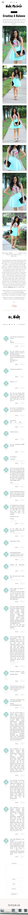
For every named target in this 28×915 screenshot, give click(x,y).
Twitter (18, 310)
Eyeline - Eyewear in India (6, 692)
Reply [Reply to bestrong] (22, 426)
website (14, 888)
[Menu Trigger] (3, 2)
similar (23, 254)
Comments (21, 324)
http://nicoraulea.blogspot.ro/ (17, 423)
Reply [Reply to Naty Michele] (22, 376)
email (14, 884)
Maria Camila (6, 398)
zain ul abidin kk (6, 534)
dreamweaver (6, 641)
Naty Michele (14, 7)
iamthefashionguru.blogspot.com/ (18, 460)
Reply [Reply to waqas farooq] (22, 743)
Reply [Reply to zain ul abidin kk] (22, 536)
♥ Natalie (6, 593)
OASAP (3, 254)
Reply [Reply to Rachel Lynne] (22, 451)
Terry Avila (6, 509)
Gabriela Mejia (6, 342)
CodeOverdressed (7, 472)
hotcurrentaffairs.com (15, 741)
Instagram (5, 310)
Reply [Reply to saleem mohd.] (22, 631)
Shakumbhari (6, 569)
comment (14, 863)
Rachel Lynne (6, 449)
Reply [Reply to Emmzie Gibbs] (22, 707)
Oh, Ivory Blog (13, 521)
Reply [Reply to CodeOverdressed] (22, 486)
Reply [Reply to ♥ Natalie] (22, 601)
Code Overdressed (14, 484)
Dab (6, 355)
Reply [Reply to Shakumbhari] (22, 570)
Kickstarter (21, 849)
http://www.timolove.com (16, 579)
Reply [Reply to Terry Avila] (22, 523)
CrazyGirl (6, 461)
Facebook (12, 310)
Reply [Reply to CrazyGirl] (22, 463)
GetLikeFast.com (14, 629)
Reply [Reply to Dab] (22, 364)
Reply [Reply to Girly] (22, 547)
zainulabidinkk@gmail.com (16, 533)
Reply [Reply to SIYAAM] (22, 559)
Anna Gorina (6, 581)
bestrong (6, 425)
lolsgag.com (12, 799)
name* (14, 879)
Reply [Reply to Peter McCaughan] (22, 856)
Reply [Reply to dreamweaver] (22, 666)
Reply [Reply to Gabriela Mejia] (22, 346)
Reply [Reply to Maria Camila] (22, 403)
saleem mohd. (6, 612)
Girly (6, 545)
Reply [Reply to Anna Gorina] (22, 583)
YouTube (23, 310)
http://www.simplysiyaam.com (17, 557)
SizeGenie (12, 849)
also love (15, 253)
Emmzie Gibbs (6, 705)
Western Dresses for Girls (16, 566)
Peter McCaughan (6, 844)
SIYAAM (6, 557)
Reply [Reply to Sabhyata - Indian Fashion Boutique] (22, 681)
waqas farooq (6, 718)
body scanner (19, 840)
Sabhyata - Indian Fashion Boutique (6, 678)
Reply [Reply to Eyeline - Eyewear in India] (22, 694)
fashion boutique (14, 672)
